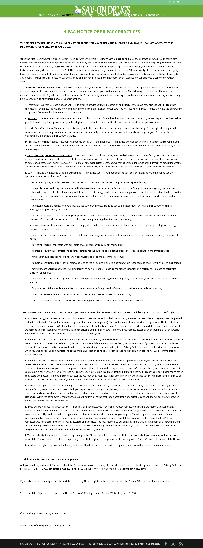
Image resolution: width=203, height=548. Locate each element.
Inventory (87, 15)
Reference (103, 15)
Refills (116, 15)
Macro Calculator (149, 543)
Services (53, 15)
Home (40, 15)
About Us (67, 15)
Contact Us (152, 15)
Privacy (133, 543)
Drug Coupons (133, 15)
